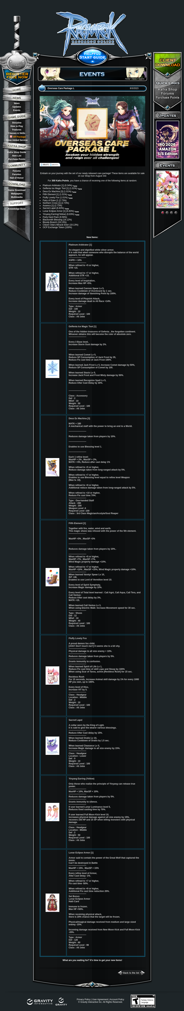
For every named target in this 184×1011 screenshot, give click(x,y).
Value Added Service (17, 140)
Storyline (16, 122)
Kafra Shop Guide (17, 152)
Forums (17, 171)
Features (16, 129)
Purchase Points (16, 159)
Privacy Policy (83, 999)
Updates (16, 107)
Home (127, 79)
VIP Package (18, 136)
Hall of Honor (17, 178)
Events (16, 110)
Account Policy (117, 999)
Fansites (16, 174)
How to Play (16, 126)
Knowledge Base (16, 209)
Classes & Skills (16, 133)
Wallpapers (17, 193)
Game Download (16, 190)
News (17, 103)
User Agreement (100, 999)
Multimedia (17, 197)
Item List (16, 155)
